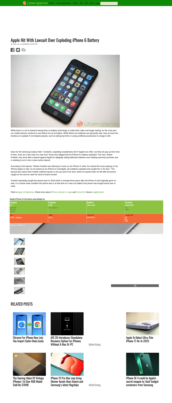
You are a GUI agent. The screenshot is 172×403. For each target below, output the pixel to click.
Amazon (19, 217)
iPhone (54, 192)
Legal (69, 192)
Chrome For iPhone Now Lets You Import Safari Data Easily (28, 339)
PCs (81, 3)
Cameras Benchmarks (64, 3)
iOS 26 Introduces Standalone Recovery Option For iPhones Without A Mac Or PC (66, 340)
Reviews (51, 3)
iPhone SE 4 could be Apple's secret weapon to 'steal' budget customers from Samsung (142, 381)
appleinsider (98, 192)
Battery (90, 202)
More (92, 3)
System (128, 202)
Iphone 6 (62, 192)
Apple (20, 192)
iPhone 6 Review (17, 225)
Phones (75, 3)
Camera (52, 202)
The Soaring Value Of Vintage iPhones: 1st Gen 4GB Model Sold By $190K (28, 381)
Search (97, 3)
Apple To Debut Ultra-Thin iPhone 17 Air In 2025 (139, 339)
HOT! (86, 3)
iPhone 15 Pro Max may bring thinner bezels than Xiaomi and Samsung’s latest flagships (67, 381)
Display (13, 202)
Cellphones (29, 192)
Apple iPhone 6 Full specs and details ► (27, 199)
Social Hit (80, 192)
